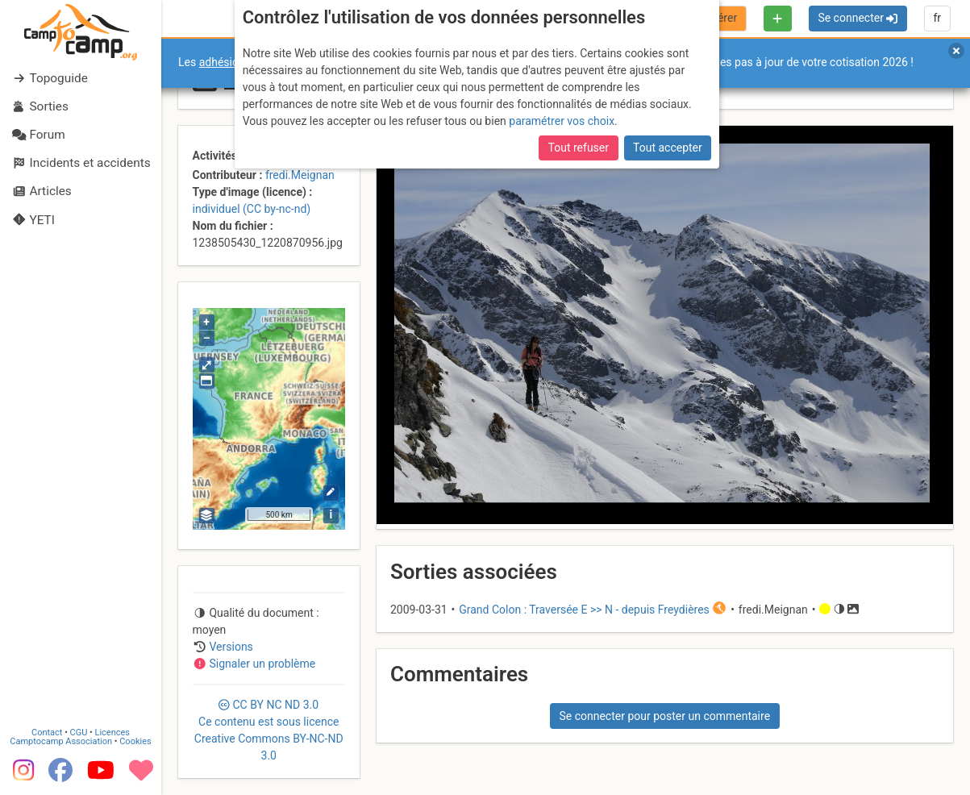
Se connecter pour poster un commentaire (664, 716)
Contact (46, 732)
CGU (79, 732)
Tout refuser (578, 147)
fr (937, 17)
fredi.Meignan (300, 175)
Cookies (135, 741)
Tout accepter (667, 147)
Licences (112, 732)
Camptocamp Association (61, 741)
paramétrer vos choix (561, 120)
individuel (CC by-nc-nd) (252, 208)
